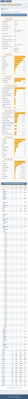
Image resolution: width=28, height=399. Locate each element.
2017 (4, 363)
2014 (4, 370)
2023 (4, 350)
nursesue (4, 62)
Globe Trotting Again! (7, 107)
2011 (4, 376)
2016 (4, 365)
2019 (4, 359)
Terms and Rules (13, 395)
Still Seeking (5, 91)
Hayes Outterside (18, 44)
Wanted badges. (6, 102)
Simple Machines (17, 397)
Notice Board (5, 80)
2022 (4, 352)
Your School (5, 82)
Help (8, 395)
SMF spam (9, 387)
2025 (4, 208)
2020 (4, 357)
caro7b (3, 69)
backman (4, 56)
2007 (4, 385)
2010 (4, 378)
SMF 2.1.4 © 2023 (10, 397)
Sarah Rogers (5, 64)
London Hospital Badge (7, 88)
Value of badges (5, 100)
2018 (4, 361)
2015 (4, 367)
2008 (4, 383)
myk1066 (4, 60)
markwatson (5, 176)
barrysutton (4, 66)
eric (3, 71)
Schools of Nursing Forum (11, 5)
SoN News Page (6, 90)
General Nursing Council (7, 93)
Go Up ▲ (18, 395)
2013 (4, 372)
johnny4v (4, 154)
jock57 (4, 178)
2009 (4, 380)
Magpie (4, 67)
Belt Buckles (5, 98)
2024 (4, 211)
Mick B (3, 73)
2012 (4, 374)
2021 (4, 354)
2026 (4, 189)
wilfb (3, 58)
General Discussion (7, 78)
